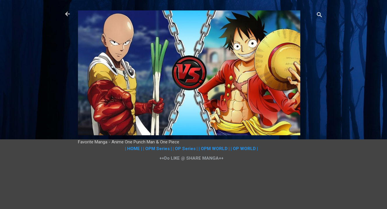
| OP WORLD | (244, 148)
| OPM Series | (157, 148)
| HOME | (133, 148)
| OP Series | (185, 148)
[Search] (319, 16)
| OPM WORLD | (214, 148)
